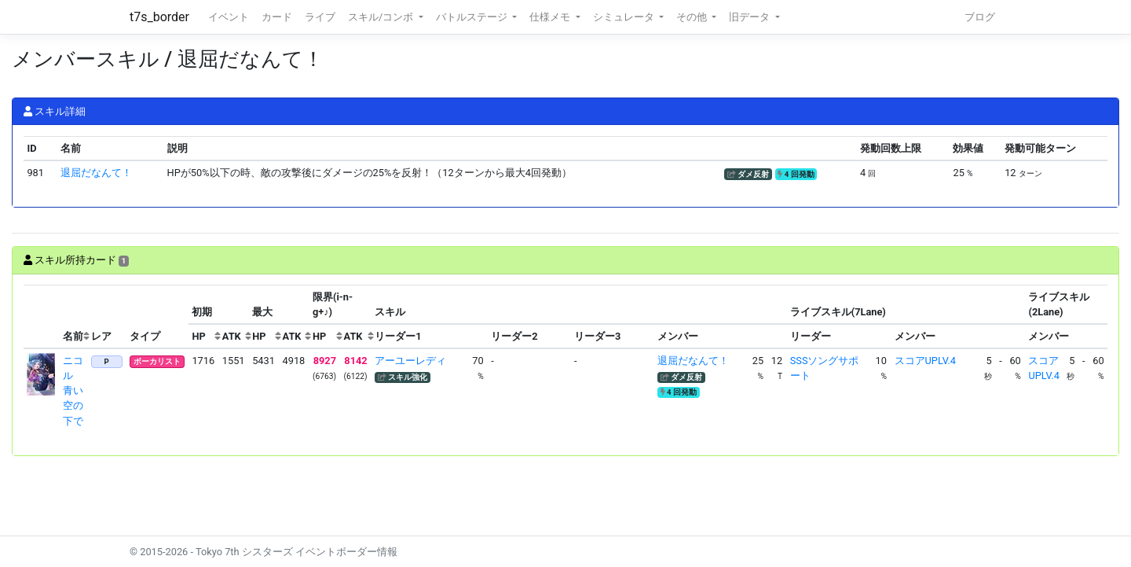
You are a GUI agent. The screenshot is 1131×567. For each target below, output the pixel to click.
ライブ (320, 17)
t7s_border (159, 16)
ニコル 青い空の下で (73, 391)
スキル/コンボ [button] (381, 17)
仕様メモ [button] (551, 17)
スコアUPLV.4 (925, 360)
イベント (228, 17)
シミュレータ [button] (625, 17)
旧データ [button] (750, 17)
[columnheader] (42, 316)
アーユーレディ (410, 360)
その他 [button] (692, 17)
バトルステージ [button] (473, 17)
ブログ (979, 17)
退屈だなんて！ (96, 173)
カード (277, 17)
